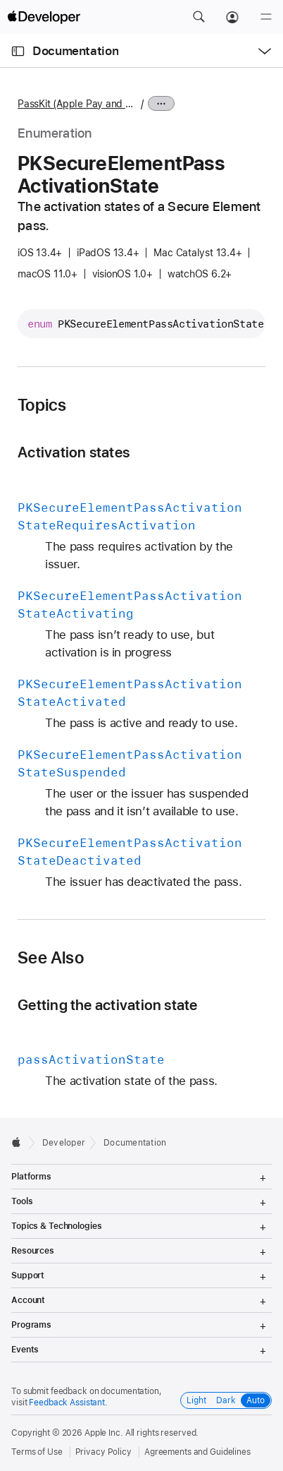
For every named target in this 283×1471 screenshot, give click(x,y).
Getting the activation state (107, 1005)
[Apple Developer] (43, 17)
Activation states (74, 452)
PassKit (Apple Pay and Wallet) (77, 103)
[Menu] (266, 17)
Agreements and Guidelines (197, 1452)
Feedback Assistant (67, 1402)
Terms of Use (37, 1452)
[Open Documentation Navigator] (18, 51)
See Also (51, 958)
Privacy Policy (103, 1452)
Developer (63, 1143)
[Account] (232, 17)
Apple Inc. (103, 1433)
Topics (42, 405)
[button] (198, 17)
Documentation (75, 51)
